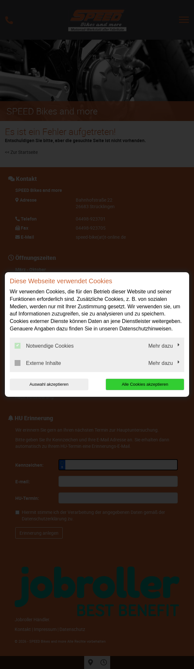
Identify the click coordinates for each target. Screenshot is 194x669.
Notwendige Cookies (44, 346)
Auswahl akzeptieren (49, 384)
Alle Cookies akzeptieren (145, 384)
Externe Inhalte (38, 363)
